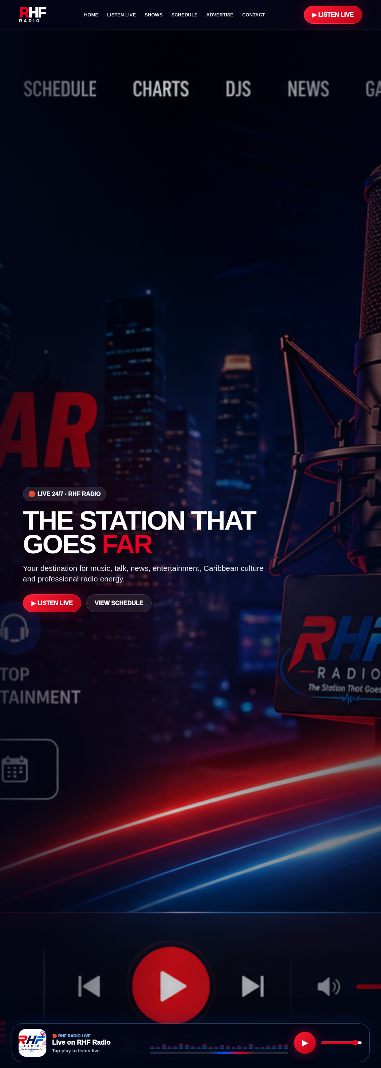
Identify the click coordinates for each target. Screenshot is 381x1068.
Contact (253, 15)
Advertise (219, 15)
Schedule (184, 15)
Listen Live (121, 15)
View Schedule (119, 603)
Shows (154, 15)
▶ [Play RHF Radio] (305, 1042)
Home (91, 15)
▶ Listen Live (333, 15)
